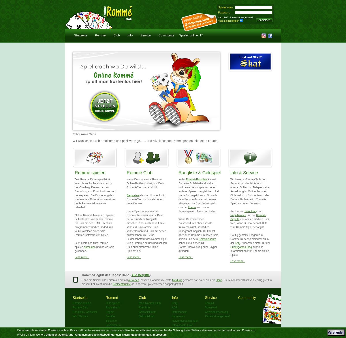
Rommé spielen (90, 172)
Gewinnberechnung (216, 312)
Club (116, 35)
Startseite (80, 35)
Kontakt (209, 303)
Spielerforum (113, 325)
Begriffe (110, 316)
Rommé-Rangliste (196, 179)
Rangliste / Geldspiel (85, 312)
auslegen (133, 280)
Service (145, 35)
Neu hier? (223, 17)
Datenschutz (179, 312)
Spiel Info (111, 321)
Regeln (110, 312)
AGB (174, 307)
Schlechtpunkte (122, 284)
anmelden (90, 247)
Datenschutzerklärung (59, 334)
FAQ (237, 243)
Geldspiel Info (147, 316)
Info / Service (80, 316)
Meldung (177, 280)
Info (130, 35)
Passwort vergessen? (241, 17)
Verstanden (336, 332)
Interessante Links (182, 325)
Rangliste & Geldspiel (200, 172)
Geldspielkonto (207, 239)
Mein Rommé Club (150, 303)
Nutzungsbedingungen (185, 321)
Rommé (100, 35)
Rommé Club (139, 172)
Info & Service (244, 172)
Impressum (178, 316)
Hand (219, 280)
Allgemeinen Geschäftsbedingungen (98, 334)
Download (250, 211)
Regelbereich (238, 215)
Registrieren (113, 307)
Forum (192, 207)
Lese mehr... (82, 257)
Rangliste (144, 307)
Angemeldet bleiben (228, 20)
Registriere (133, 195)
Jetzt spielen (113, 303)
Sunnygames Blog (241, 247)
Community (166, 35)
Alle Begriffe (141, 275)
